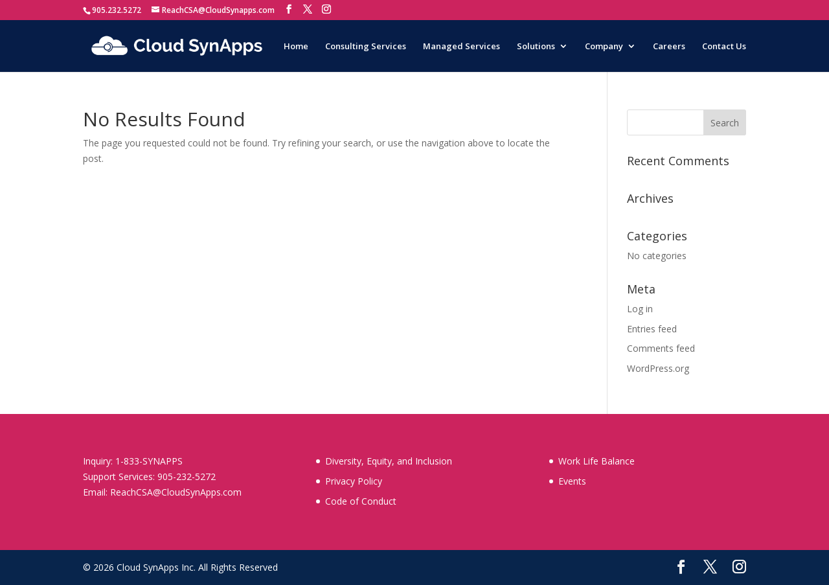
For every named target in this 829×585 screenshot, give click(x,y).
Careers (669, 46)
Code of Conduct (360, 501)
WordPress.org (658, 368)
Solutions (536, 46)
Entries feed (652, 329)
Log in (640, 309)
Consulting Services (365, 46)
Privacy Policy (353, 481)
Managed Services (461, 46)
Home (296, 46)
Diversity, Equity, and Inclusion (388, 461)
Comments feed (661, 348)
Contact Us (724, 46)
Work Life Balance (596, 461)
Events (572, 481)
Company (604, 46)
